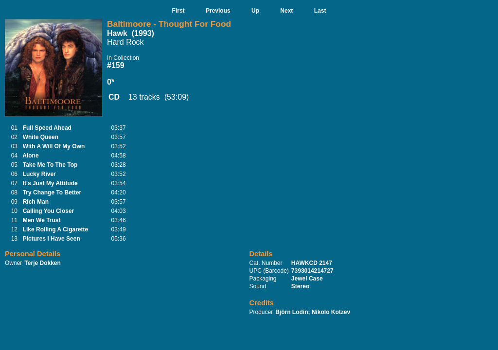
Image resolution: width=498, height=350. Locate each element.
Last (320, 10)
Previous (218, 10)
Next (286, 10)
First (178, 10)
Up (255, 10)
